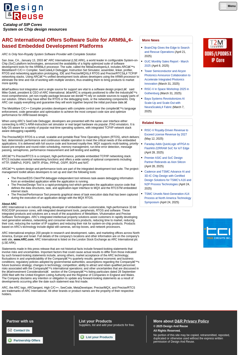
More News (150, 40)
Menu (228, 6)
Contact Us (19, 330)
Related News (152, 123)
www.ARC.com (24, 239)
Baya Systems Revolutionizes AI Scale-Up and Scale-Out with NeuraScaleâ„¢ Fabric (164, 103)
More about (181, 321)
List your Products (96, 337)
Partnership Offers (24, 340)
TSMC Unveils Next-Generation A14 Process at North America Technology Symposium (167, 198)
